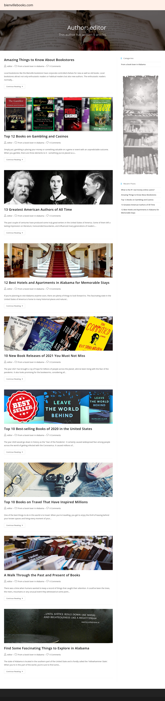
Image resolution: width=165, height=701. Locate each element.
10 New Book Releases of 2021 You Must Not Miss (44, 355)
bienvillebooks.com (18, 5)
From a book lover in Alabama (31, 66)
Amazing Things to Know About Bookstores (39, 59)
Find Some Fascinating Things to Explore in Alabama (46, 648)
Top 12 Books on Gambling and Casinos (36, 136)
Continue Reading (14, 86)
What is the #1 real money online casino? (137, 190)
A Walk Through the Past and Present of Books (42, 575)
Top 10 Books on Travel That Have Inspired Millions (46, 502)
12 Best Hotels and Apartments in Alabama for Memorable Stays (57, 282)
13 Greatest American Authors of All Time (38, 209)
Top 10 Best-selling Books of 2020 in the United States (48, 428)
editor (9, 66)
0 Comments (55, 66)
